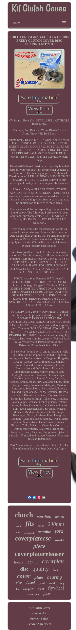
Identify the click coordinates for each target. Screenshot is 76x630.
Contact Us (39, 613)
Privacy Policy (39, 618)
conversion (33, 595)
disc (24, 569)
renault (18, 526)
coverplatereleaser (39, 553)
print (42, 583)
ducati (30, 583)
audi (17, 532)
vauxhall (44, 516)
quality (40, 568)
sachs (41, 525)
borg (61, 583)
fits (30, 523)
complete (28, 589)
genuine (44, 531)
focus (47, 593)
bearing (54, 577)
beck (56, 570)
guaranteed (29, 533)
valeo (18, 583)
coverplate (53, 561)
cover (23, 576)
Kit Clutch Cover (39, 607)
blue (17, 589)
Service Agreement (39, 623)
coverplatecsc (33, 538)
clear (41, 589)
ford (59, 531)
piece (39, 546)
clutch (24, 515)
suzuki (59, 540)
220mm (32, 562)
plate (38, 577)
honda (18, 562)
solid (52, 583)
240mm (56, 524)
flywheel (56, 588)
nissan (59, 517)
